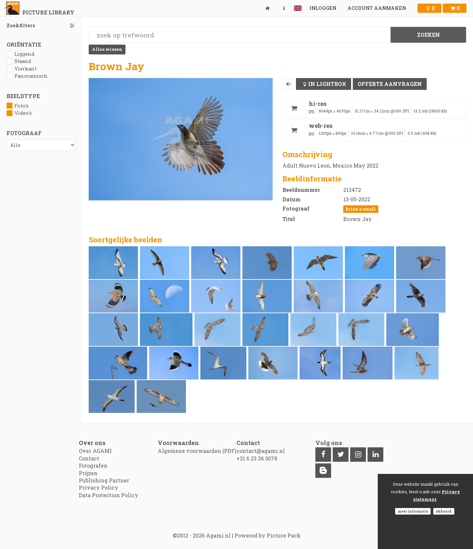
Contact (89, 458)
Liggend (20, 54)
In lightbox (327, 83)
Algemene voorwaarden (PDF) (197, 450)
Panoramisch (27, 76)
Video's (19, 113)
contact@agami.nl (260, 450)
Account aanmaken (377, 8)
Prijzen (88, 473)
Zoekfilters (41, 25)
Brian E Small (361, 209)
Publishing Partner (104, 480)
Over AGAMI (95, 450)
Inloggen (322, 8)
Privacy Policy (98, 487)
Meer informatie (413, 511)
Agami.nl (218, 535)
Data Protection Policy (108, 495)
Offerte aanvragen (390, 83)
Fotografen (93, 465)
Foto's (18, 106)
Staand (19, 61)
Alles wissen (107, 49)
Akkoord (444, 511)
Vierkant (21, 69)
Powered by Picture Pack (268, 535)
